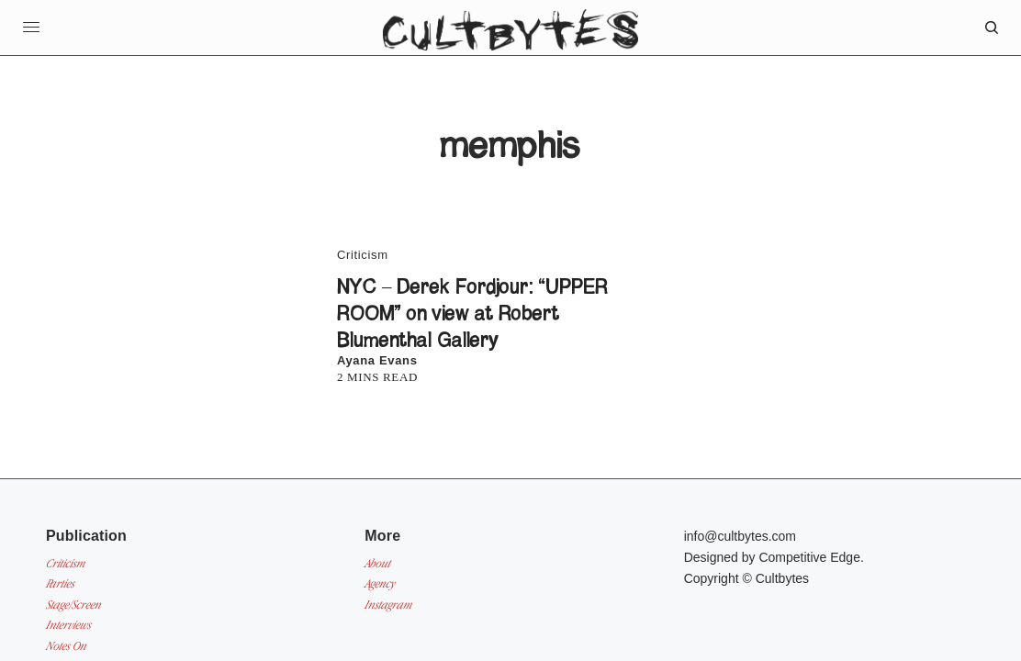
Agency (380, 583)
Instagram (388, 604)
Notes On (66, 646)
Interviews (68, 625)
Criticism (362, 255)
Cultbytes (782, 578)
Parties (60, 583)
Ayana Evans (377, 360)
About (377, 563)
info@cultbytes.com (740, 536)
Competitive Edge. (810, 557)
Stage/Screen (73, 604)
